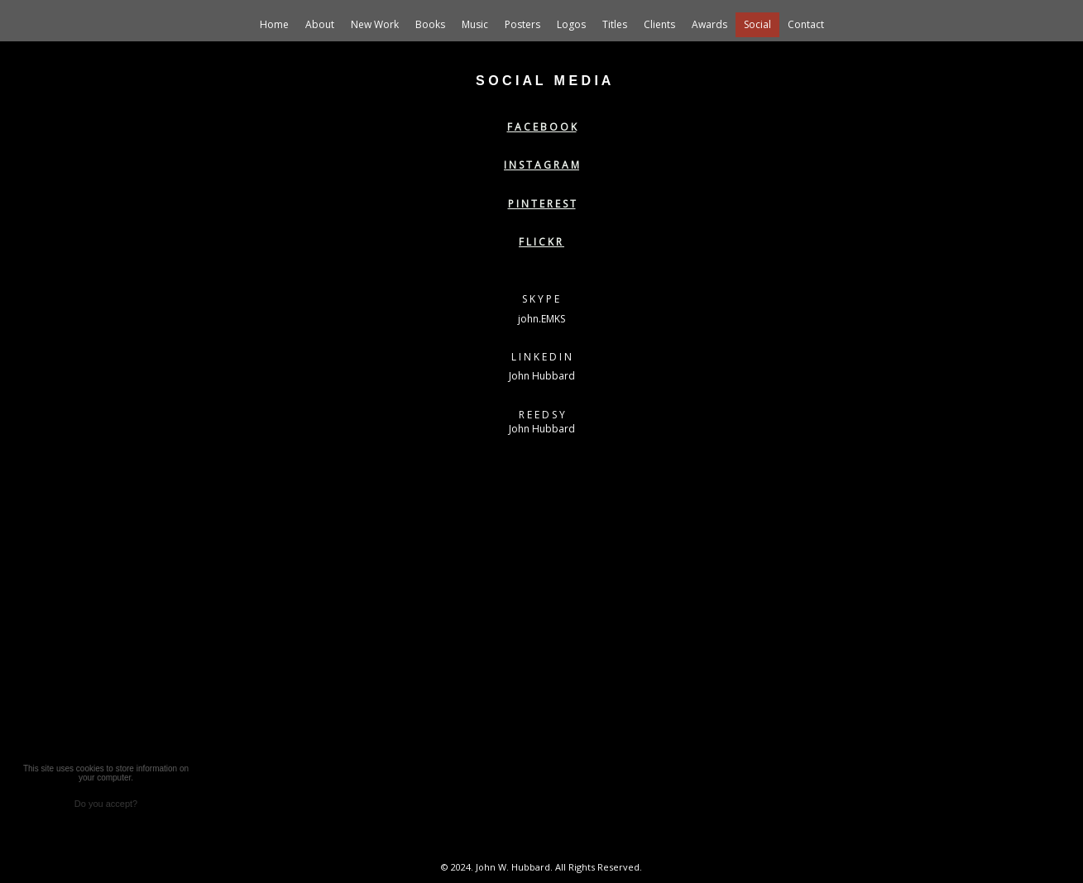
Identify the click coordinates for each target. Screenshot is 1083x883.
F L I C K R (541, 242)
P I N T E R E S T (542, 204)
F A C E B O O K (542, 127)
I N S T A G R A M (541, 165)
